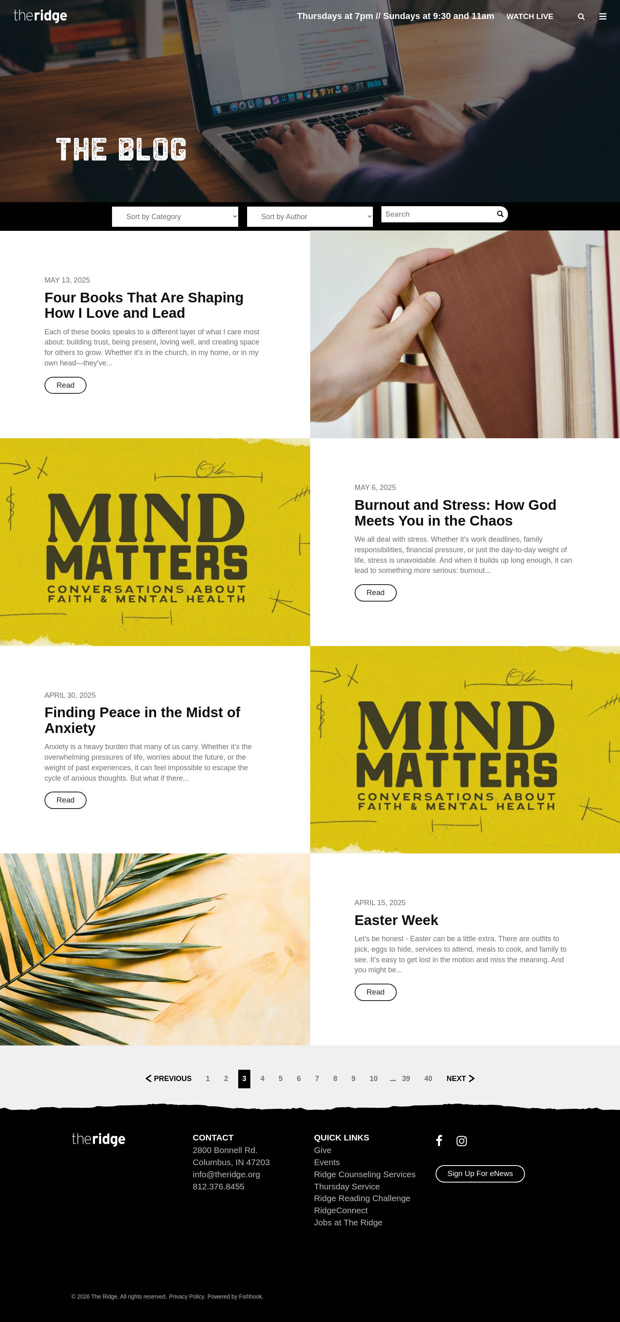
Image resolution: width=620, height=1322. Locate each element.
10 (374, 1079)
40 (428, 1079)
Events (327, 1161)
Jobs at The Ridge (348, 1222)
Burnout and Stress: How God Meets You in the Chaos (456, 512)
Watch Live (529, 16)
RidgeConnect (341, 1210)
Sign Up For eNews (481, 1173)
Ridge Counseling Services (365, 1173)
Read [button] (66, 385)
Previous (173, 1079)
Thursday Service (347, 1186)
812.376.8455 (219, 1186)
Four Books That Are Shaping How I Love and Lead (144, 305)
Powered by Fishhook (234, 1296)
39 (406, 1079)
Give (323, 1149)
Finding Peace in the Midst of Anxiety (142, 720)
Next (456, 1079)
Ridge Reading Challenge (362, 1198)
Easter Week (397, 920)
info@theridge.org (226, 1173)
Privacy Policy (186, 1296)
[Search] (437, 214)
